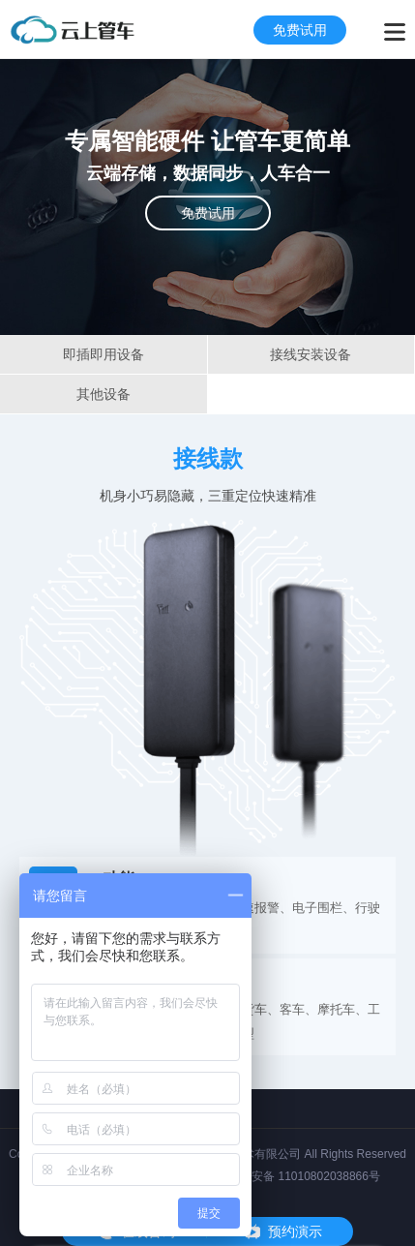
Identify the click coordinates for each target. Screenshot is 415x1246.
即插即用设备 (103, 354)
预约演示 (295, 1231)
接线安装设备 (310, 354)
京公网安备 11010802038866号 (298, 1176)
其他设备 (103, 394)
